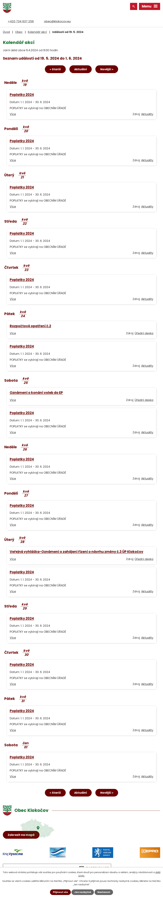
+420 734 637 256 (21, 21)
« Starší (55, 69)
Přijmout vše (60, 892)
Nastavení (103, 892)
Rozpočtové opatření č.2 (30, 326)
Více (13, 114)
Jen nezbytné (82, 892)
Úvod (6, 32)
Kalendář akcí (37, 32)
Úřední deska (144, 333)
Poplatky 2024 (22, 94)
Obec (19, 32)
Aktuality (147, 114)
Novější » (106, 69)
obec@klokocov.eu (57, 21)
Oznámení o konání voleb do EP (36, 392)
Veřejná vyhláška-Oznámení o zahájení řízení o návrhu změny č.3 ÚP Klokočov (76, 551)
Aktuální (80, 69)
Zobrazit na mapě (21, 835)
